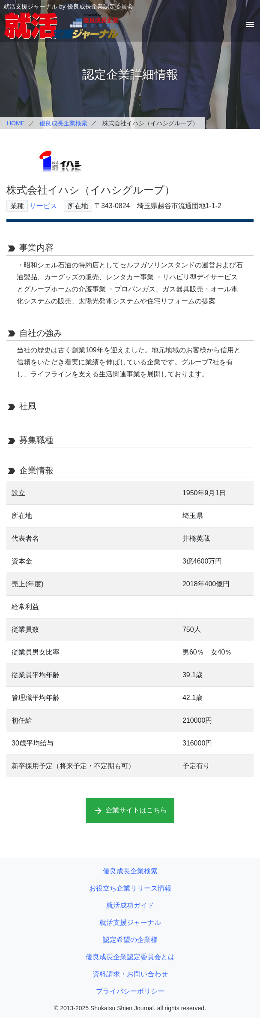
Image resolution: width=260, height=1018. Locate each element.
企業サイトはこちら (130, 811)
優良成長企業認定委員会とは (130, 956)
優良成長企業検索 (63, 123)
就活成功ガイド (130, 905)
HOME (16, 123)
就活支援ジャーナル (130, 922)
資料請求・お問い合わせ (130, 974)
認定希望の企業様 (130, 939)
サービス (43, 205)
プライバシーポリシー (130, 991)
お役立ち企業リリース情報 (130, 888)
